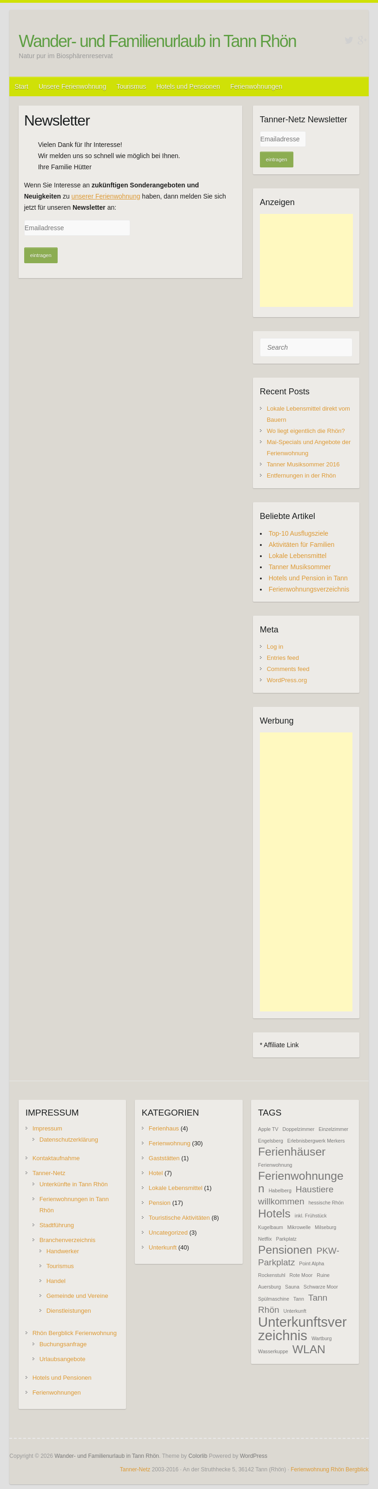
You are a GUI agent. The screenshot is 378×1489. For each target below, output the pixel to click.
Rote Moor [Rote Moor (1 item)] (301, 1275)
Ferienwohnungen (256, 86)
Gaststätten (164, 1158)
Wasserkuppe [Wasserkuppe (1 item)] (273, 1351)
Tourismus (131, 86)
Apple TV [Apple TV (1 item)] (268, 1129)
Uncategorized (168, 1232)
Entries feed (283, 657)
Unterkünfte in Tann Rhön (74, 1184)
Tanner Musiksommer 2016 (303, 464)
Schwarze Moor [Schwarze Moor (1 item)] (321, 1287)
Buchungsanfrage (63, 1344)
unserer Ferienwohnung (106, 196)
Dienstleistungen (68, 1310)
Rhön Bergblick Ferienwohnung (75, 1332)
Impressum (47, 1128)
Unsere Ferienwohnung (72, 86)
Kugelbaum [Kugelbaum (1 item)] (270, 1227)
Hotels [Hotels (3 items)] (274, 1213)
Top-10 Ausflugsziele (298, 533)
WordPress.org (287, 680)
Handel (56, 1280)
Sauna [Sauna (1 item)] (292, 1287)
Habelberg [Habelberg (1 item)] (280, 1190)
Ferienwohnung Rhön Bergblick (329, 1469)
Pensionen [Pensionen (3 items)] (285, 1249)
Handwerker (62, 1251)
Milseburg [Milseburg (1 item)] (325, 1227)
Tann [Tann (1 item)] (298, 1299)
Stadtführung (57, 1225)
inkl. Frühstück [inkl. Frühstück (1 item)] (311, 1215)
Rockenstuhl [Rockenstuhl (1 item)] (271, 1275)
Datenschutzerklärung (69, 1139)
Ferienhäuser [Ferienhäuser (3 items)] (291, 1151)
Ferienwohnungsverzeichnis (309, 589)
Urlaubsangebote (63, 1359)
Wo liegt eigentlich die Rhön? (306, 430)
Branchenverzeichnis (68, 1239)
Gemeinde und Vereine (77, 1295)
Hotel (156, 1173)
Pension (160, 1202)
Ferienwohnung (170, 1143)
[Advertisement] (306, 260)
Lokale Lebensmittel (298, 555)
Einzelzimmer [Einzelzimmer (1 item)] (333, 1129)
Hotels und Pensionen (188, 86)
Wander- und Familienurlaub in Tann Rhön (157, 41)
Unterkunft (163, 1247)
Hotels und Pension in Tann (308, 578)
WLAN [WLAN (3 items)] (308, 1349)
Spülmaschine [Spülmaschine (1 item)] (273, 1299)
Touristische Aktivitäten (179, 1217)
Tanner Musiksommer (300, 567)
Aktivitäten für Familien (302, 544)
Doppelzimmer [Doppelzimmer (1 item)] (299, 1129)
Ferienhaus (164, 1128)
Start (21, 86)
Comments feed (288, 668)
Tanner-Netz (49, 1173)
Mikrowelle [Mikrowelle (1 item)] (299, 1227)
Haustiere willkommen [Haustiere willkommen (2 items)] (295, 1195)
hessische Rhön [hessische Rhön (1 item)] (326, 1202)
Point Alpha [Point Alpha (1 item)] (311, 1263)
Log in (275, 646)
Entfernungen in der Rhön (301, 475)
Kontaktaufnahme (56, 1158)
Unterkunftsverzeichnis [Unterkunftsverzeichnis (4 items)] (302, 1328)
